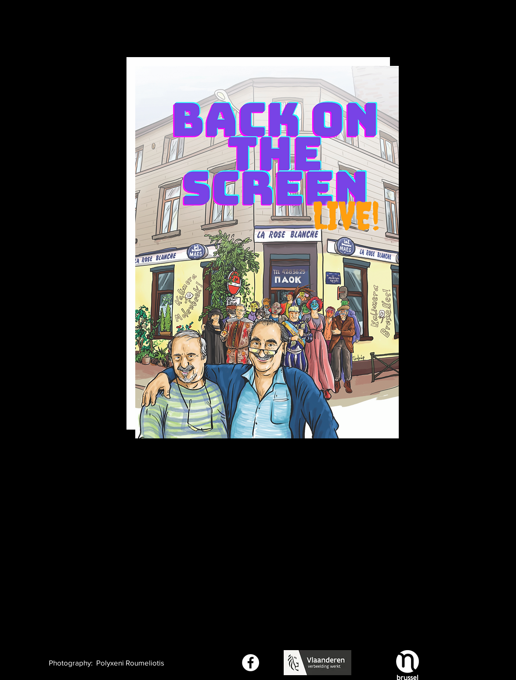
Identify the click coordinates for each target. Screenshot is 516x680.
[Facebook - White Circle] (250, 662)
